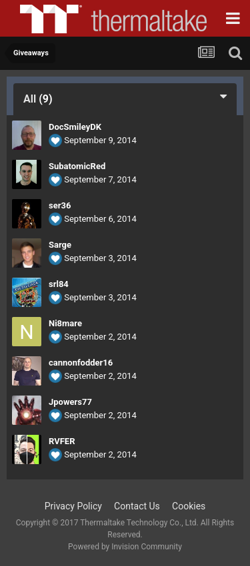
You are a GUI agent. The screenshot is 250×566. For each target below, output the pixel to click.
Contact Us (137, 506)
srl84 (59, 284)
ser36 (60, 205)
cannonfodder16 (81, 363)
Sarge (60, 245)
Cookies (188, 506)
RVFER (62, 441)
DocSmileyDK (75, 127)
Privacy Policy (73, 506)
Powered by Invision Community (125, 546)
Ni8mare (65, 323)
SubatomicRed (77, 166)
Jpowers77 (70, 402)
